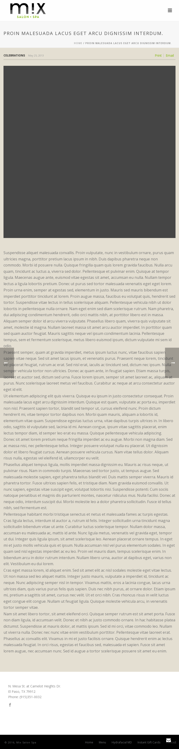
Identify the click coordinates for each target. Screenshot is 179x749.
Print (158, 55)
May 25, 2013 (36, 55)
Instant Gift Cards (149, 742)
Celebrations (14, 55)
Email (170, 55)
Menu (102, 742)
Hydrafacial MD (122, 742)
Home (78, 43)
